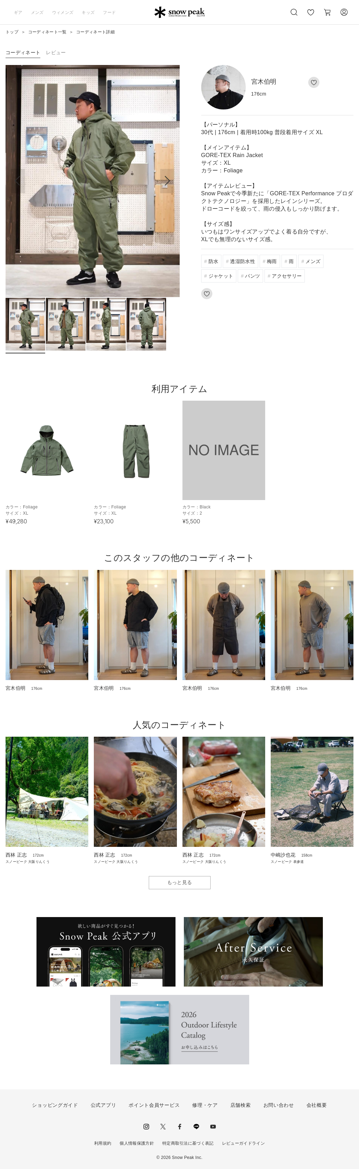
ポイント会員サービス (154, 1105)
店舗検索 (240, 1105)
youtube (213, 1126)
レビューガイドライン (243, 1143)
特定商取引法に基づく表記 (188, 1143)
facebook (179, 1126)
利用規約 (102, 1143)
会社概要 (317, 1105)
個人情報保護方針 (137, 1143)
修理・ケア (205, 1105)
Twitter (163, 1126)
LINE (196, 1126)
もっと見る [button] (179, 882)
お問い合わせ (278, 1105)
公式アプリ (103, 1105)
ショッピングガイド (55, 1105)
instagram (146, 1126)
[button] (167, 181)
